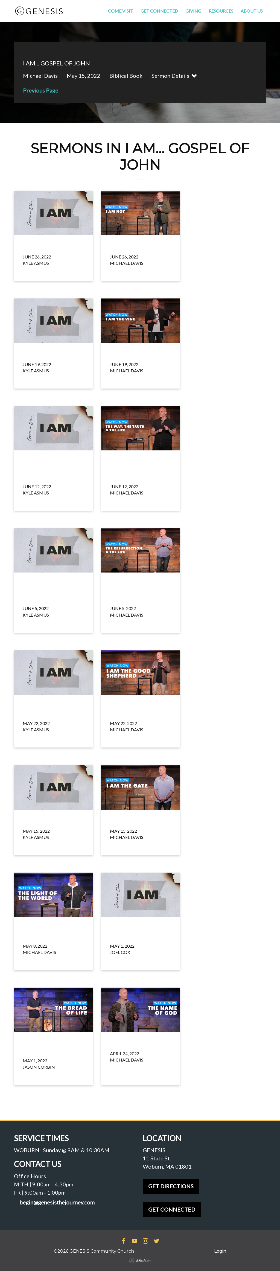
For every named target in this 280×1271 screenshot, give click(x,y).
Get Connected (159, 10)
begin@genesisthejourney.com (57, 1202)
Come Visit (120, 10)
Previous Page (40, 90)
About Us (252, 10)
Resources (221, 10)
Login (220, 1251)
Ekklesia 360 (140, 1260)
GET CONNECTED (171, 1209)
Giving (193, 10)
